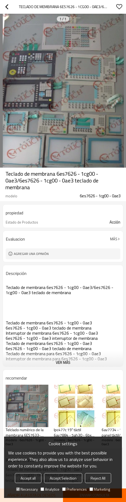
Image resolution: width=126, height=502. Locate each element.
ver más (63, 362)
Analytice (50, 489)
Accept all (28, 478)
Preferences (74, 489)
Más (113, 239)
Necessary (27, 489)
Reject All (98, 478)
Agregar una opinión (31, 253)
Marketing (99, 489)
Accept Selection (63, 478)
